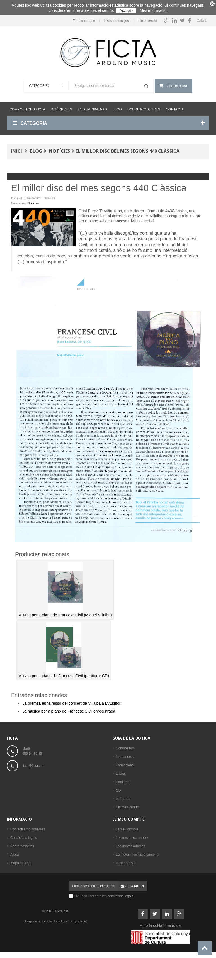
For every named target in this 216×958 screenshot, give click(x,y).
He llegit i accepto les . (104, 895)
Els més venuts (127, 806)
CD (118, 789)
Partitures (123, 781)
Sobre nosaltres (143, 108)
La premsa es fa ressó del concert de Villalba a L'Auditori (72, 702)
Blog (117, 108)
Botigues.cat (78, 919)
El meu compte (84, 19)
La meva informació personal (137, 853)
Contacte (175, 108)
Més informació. (154, 10)
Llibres (121, 772)
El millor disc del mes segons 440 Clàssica (127, 149)
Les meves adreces (130, 845)
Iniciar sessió (147, 19)
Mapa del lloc (20, 862)
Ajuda (14, 853)
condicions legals (120, 895)
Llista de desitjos (116, 19)
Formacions (125, 764)
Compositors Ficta (27, 108)
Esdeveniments (92, 108)
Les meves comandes (132, 836)
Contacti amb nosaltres (27, 828)
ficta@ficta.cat (33, 764)
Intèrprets (61, 108)
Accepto (126, 10)
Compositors (125, 747)
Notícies (59, 149)
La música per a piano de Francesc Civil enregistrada (68, 710)
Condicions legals (23, 836)
